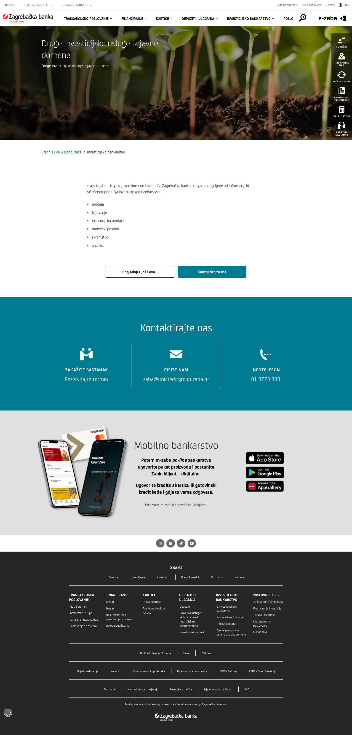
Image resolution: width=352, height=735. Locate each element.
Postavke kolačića (181, 689)
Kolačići (115, 671)
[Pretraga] (302, 18)
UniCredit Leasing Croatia (155, 653)
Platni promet (77, 606)
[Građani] (28, 18)
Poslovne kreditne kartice (154, 610)
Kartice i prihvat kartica (83, 619)
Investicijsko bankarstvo (249, 18)
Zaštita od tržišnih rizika (268, 601)
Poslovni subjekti (37, 5)
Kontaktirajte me (212, 271)
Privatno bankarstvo (77, 5)
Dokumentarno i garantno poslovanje (119, 616)
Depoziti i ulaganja (198, 18)
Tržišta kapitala (226, 623)
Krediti (110, 601)
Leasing (110, 608)
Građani (9, 5)
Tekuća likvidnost (264, 614)
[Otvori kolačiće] (8, 713)
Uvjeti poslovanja (311, 5)
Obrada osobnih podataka (149, 671)
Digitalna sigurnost (286, 5)
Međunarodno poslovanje (262, 623)
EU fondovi (260, 632)
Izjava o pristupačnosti (218, 689)
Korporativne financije (229, 617)
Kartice (162, 18)
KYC (246, 689)
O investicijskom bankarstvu (226, 608)
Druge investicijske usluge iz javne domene (231, 632)
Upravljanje (138, 577)
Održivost (217, 577)
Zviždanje (109, 689)
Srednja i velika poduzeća (62, 152)
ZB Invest (207, 653)
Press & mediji (190, 577)
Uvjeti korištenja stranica (192, 671)
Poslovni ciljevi (267, 594)
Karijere (239, 577)
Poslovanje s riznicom (83, 626)
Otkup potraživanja (118, 625)
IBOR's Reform (228, 671)
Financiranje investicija (267, 608)
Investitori (163, 577)
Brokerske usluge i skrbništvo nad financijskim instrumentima (191, 619)
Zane (186, 653)
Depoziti (185, 606)
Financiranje (132, 18)
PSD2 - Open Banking (262, 671)
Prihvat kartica (152, 601)
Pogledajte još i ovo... (140, 271)
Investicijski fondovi (192, 632)
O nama (330, 5)
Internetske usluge (80, 613)
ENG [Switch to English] (344, 5)
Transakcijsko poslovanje (86, 18)
